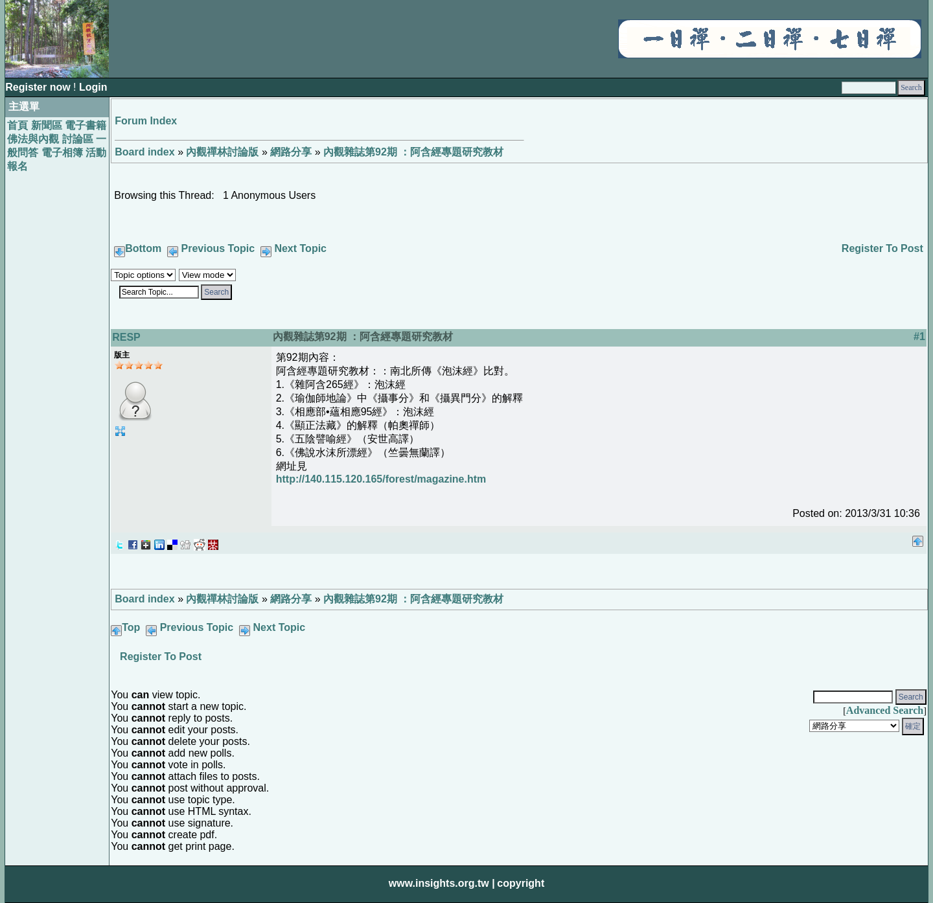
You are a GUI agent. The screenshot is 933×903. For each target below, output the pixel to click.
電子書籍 (85, 125)
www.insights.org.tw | (442, 883)
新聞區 (46, 125)
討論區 (77, 138)
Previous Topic (218, 248)
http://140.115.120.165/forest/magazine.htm (381, 479)
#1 (919, 336)
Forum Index (146, 120)
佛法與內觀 (33, 138)
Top (131, 627)
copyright (520, 883)
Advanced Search (884, 710)
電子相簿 (62, 152)
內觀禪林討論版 (222, 151)
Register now (39, 87)
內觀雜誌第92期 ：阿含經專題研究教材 (413, 151)
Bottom (143, 248)
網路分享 (291, 151)
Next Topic (300, 248)
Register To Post (882, 248)
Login (93, 87)
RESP (126, 337)
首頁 (17, 125)
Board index (144, 151)
